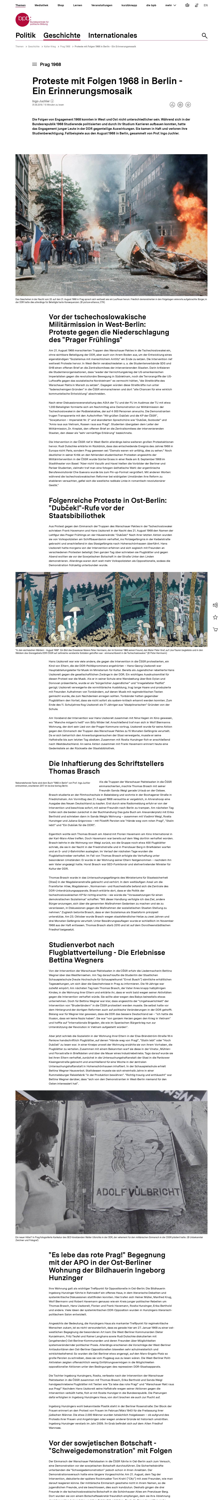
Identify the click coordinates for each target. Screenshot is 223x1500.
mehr (170, 5)
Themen (19, 46)
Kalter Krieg (50, 46)
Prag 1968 (65, 46)
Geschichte (33, 46)
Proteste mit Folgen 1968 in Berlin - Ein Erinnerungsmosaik (105, 46)
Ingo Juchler (43, 101)
